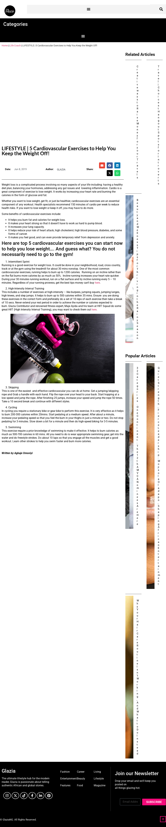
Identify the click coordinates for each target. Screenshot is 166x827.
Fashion (65, 771)
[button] (88, 9)
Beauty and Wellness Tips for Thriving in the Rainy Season (138, 269)
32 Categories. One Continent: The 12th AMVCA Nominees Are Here (138, 446)
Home (5, 45)
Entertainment (68, 778)
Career (80, 771)
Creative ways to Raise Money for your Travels (138, 122)
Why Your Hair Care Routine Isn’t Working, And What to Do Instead (138, 677)
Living (97, 771)
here (97, 282)
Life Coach (15, 45)
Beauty (81, 778)
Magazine (99, 785)
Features (65, 785)
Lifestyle (99, 778)
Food (80, 785)
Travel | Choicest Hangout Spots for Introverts (159, 125)
